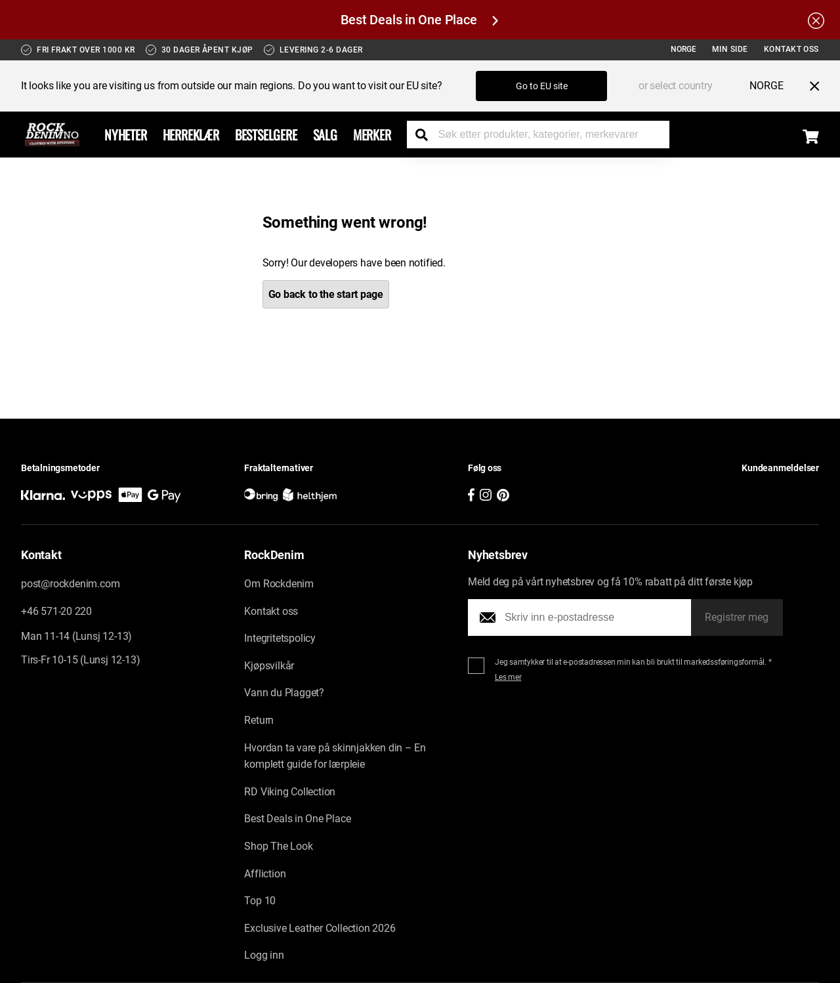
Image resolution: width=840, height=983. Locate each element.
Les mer (508, 677)
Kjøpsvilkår (269, 665)
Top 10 (260, 901)
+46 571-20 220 (56, 611)
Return (259, 721)
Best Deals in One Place (419, 20)
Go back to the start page (326, 294)
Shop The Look (278, 847)
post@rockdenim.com (70, 584)
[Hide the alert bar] (816, 19)
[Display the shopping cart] (811, 136)
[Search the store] (426, 134)
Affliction (264, 874)
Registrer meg (736, 618)
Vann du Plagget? (284, 693)
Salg (325, 134)
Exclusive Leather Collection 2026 (319, 928)
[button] (720, 489)
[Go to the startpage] (52, 134)
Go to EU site (542, 86)
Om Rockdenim (279, 584)
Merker (372, 134)
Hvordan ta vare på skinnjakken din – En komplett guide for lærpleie (335, 756)
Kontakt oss (791, 49)
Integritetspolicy (280, 639)
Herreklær (191, 134)
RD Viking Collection (289, 791)
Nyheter (125, 134)
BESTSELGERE (266, 134)
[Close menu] (809, 86)
